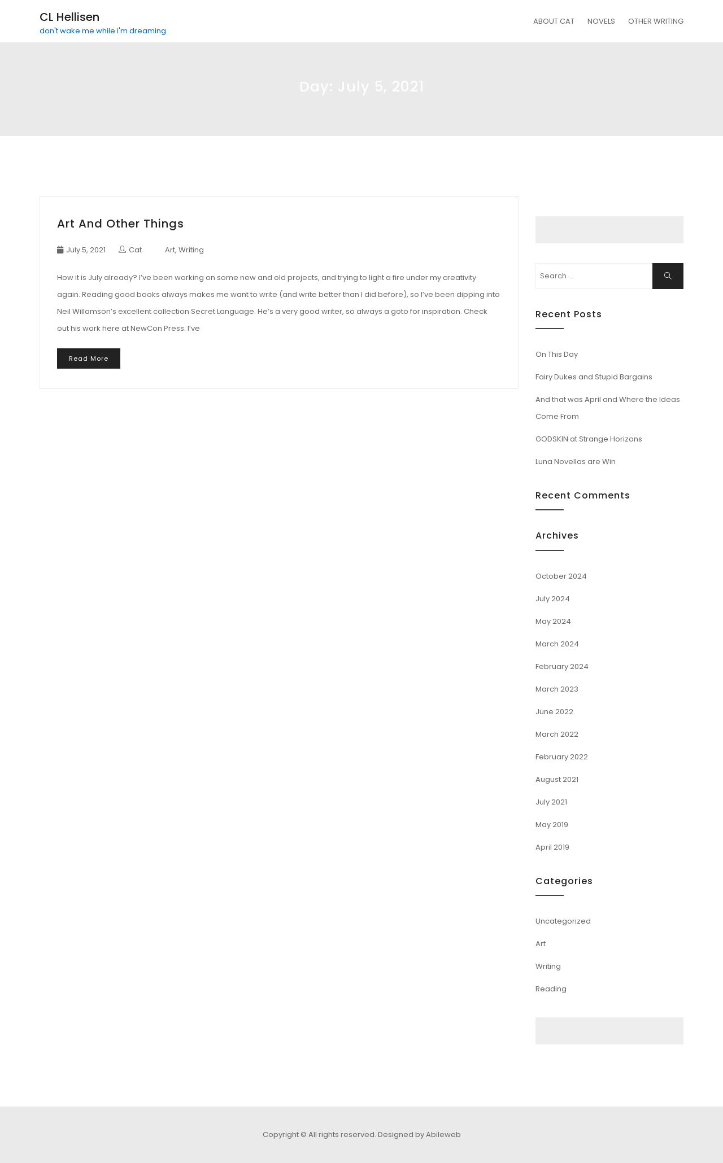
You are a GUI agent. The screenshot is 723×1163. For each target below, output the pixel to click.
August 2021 (556, 779)
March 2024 (557, 644)
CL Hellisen (69, 17)
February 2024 (562, 666)
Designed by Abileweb (419, 1134)
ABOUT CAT (553, 21)
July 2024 (552, 598)
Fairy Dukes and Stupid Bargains (593, 376)
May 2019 (551, 824)
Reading (551, 988)
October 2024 (561, 576)
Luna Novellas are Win (575, 461)
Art (170, 249)
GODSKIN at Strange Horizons (588, 439)
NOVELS (601, 21)
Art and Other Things (120, 223)
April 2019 (552, 847)
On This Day (556, 354)
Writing (191, 249)
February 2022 (561, 756)
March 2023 (556, 689)
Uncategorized (563, 921)
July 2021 (551, 802)
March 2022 (556, 734)
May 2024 (553, 621)
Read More (88, 358)
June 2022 (554, 711)
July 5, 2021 (86, 249)
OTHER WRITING (655, 21)
